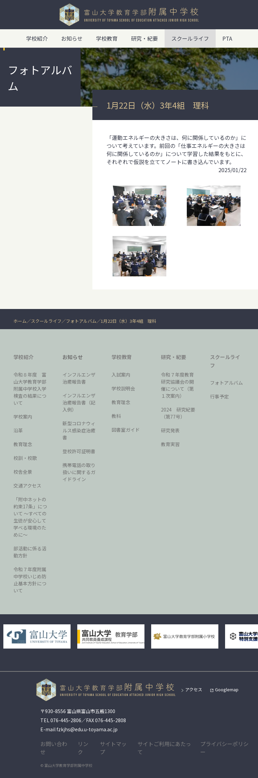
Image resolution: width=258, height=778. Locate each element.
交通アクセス (27, 485)
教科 (116, 416)
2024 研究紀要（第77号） (178, 413)
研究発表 (170, 430)
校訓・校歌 (25, 458)
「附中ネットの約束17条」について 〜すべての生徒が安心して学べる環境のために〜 (30, 517)
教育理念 (22, 444)
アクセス (193, 689)
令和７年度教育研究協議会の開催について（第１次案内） (177, 385)
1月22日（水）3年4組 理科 (128, 321)
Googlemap (227, 689)
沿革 (18, 430)
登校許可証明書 (78, 451)
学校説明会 (123, 388)
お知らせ (72, 38)
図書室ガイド (126, 429)
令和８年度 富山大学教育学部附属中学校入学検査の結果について (29, 388)
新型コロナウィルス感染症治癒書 (78, 430)
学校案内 (22, 416)
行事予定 (219, 396)
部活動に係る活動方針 (29, 552)
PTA (227, 38)
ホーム (20, 321)
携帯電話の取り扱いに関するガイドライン (78, 472)
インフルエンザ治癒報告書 (78, 378)
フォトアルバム (81, 321)
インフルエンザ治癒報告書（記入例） (78, 402)
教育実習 (170, 444)
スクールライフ (46, 321)
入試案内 (121, 374)
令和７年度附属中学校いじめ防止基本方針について (29, 580)
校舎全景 (22, 471)
